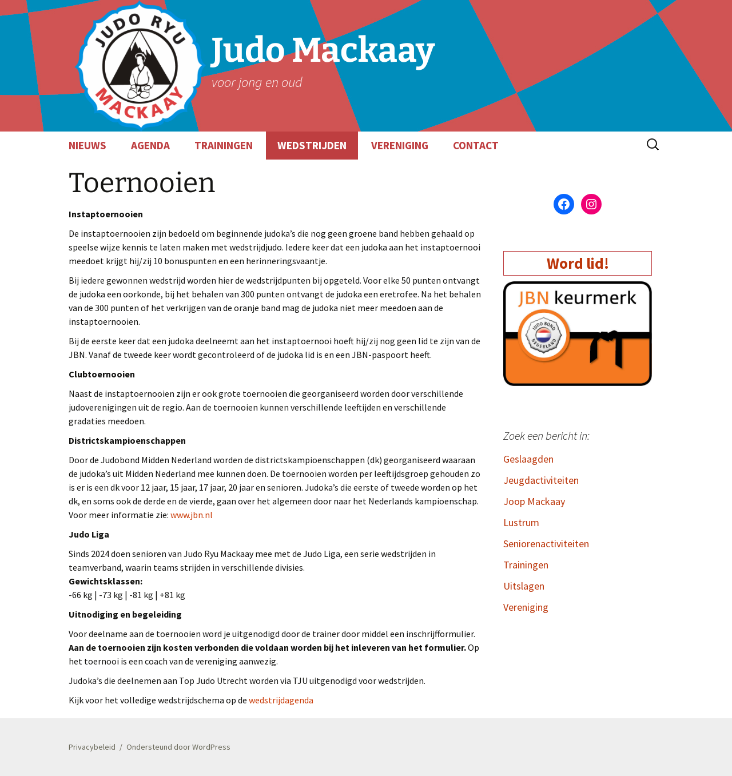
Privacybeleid (92, 747)
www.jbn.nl (191, 514)
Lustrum (521, 522)
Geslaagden (528, 458)
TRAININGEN (223, 145)
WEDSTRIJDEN (312, 145)
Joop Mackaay (534, 501)
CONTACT (476, 145)
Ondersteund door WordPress (178, 747)
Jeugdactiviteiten (541, 480)
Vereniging (525, 607)
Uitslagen (523, 585)
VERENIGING (399, 145)
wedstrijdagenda (281, 700)
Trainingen (525, 564)
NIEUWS (87, 145)
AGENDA (150, 145)
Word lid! (578, 263)
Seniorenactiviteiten (546, 543)
